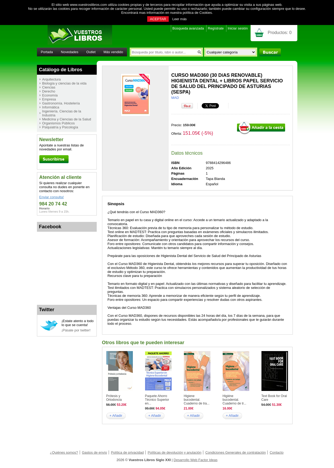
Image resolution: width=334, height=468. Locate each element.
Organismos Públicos (58, 123)
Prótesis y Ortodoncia (114, 398)
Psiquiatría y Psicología (60, 127)
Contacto (277, 452)
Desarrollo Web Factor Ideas (195, 460)
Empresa (49, 99)
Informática (50, 107)
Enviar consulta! (51, 197)
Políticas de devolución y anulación (174, 452)
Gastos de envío (94, 452)
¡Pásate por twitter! (76, 330)
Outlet (91, 52)
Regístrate (216, 28)
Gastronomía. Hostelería (61, 103)
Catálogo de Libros (60, 69)
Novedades (69, 52)
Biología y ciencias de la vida (64, 83)
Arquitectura (51, 79)
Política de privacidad (127, 452)
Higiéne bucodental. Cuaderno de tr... (234, 399)
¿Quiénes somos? (64, 452)
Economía (50, 95)
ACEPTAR (158, 19)
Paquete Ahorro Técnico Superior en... (157, 399)
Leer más (179, 19)
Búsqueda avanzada (188, 28)
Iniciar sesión (238, 28)
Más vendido (113, 52)
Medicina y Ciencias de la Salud (66, 119)
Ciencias (49, 87)
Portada (47, 52)
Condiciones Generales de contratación (235, 452)
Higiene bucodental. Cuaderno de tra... (197, 399)
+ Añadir (115, 416)
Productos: (280, 32)
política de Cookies (197, 13)
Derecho (48, 91)
